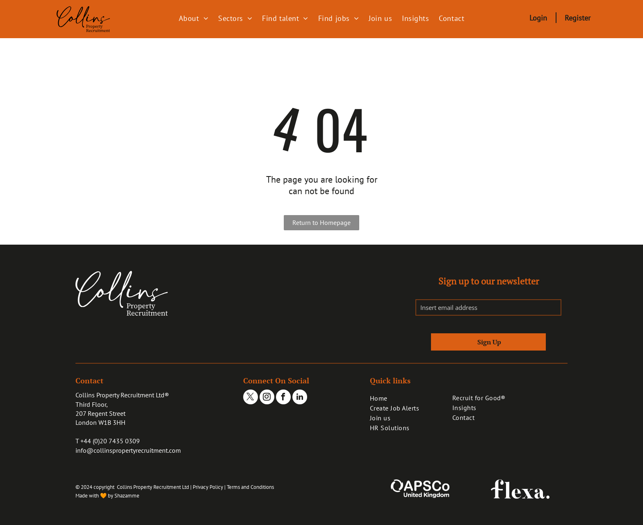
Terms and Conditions (250, 487)
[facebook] (283, 398)
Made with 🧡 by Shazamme (107, 495)
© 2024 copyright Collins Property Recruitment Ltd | (133, 487)
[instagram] (267, 398)
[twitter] (250, 398)
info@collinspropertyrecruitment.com (128, 450)
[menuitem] (193, 18)
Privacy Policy (208, 487)
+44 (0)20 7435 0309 (110, 441)
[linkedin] (299, 398)
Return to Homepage (321, 222)
